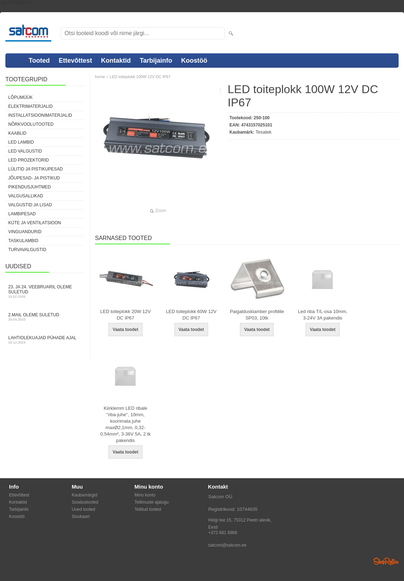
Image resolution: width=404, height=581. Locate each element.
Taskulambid (23, 240)
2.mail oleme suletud (44, 316)
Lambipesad (22, 213)
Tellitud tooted (147, 509)
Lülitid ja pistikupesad (35, 169)
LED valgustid (25, 151)
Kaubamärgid (84, 495)
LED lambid (21, 142)
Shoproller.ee (386, 561)
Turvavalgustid (27, 249)
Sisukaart (81, 516)
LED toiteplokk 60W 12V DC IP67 (191, 315)
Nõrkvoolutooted (30, 124)
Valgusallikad (25, 195)
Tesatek (264, 132)
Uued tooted (83, 509)
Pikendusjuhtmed (29, 186)
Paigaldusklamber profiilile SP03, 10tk (257, 315)
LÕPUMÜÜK (20, 97)
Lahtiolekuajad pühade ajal (44, 339)
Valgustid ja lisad (30, 204)
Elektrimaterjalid (30, 106)
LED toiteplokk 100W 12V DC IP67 (140, 77)
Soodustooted (85, 502)
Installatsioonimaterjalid (40, 115)
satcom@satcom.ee (227, 545)
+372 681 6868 (222, 532)
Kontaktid (116, 60)
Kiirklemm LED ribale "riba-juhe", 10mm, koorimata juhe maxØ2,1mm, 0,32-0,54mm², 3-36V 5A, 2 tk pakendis (125, 424)
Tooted (39, 60)
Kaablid (17, 133)
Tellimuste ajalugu (151, 502)
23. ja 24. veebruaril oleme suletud (44, 291)
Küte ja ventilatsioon (34, 222)
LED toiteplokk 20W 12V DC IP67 (125, 315)
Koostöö (194, 60)
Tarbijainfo (156, 60)
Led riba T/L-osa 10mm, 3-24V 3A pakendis (322, 315)
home (100, 77)
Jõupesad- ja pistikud (34, 178)
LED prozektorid (28, 160)
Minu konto (145, 495)
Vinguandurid (25, 231)
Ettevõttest (75, 60)
